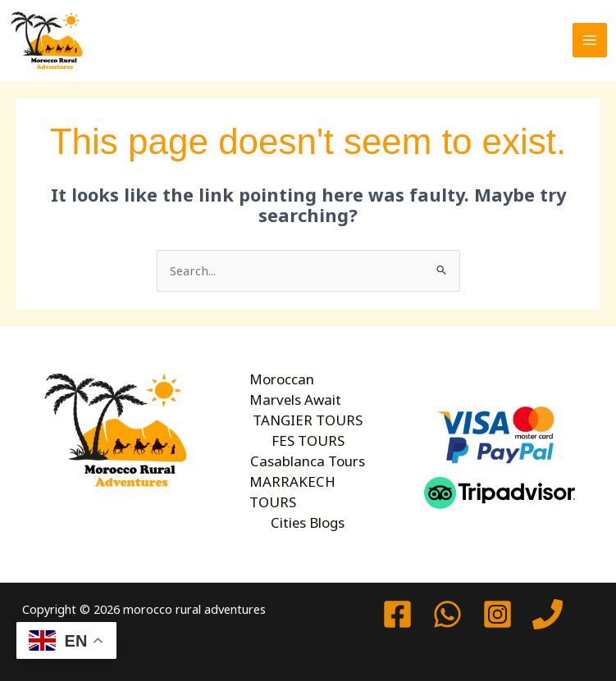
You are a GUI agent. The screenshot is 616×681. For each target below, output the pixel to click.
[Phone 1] (547, 614)
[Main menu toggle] (590, 40)
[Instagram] (497, 614)
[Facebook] (397, 614)
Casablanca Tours (308, 460)
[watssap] (447, 614)
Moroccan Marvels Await (306, 389)
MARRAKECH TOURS (290, 491)
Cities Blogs (308, 520)
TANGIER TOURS (307, 419)
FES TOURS (307, 439)
